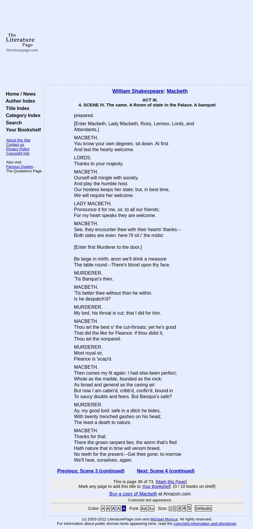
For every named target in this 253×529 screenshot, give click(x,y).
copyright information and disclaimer (205, 523)
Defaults (203, 508)
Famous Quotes (19, 166)
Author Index (19, 101)
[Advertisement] (147, 42)
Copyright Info (18, 153)
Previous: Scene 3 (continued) (90, 470)
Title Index (16, 108)
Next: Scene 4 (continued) (166, 470)
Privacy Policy (18, 149)
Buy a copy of (133, 493)
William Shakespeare (138, 91)
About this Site (18, 140)
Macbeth (177, 91)
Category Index (22, 115)
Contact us (15, 144)
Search (12, 122)
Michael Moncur (164, 519)
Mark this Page (171, 481)
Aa (143, 508)
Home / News (19, 93)
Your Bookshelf (22, 129)
